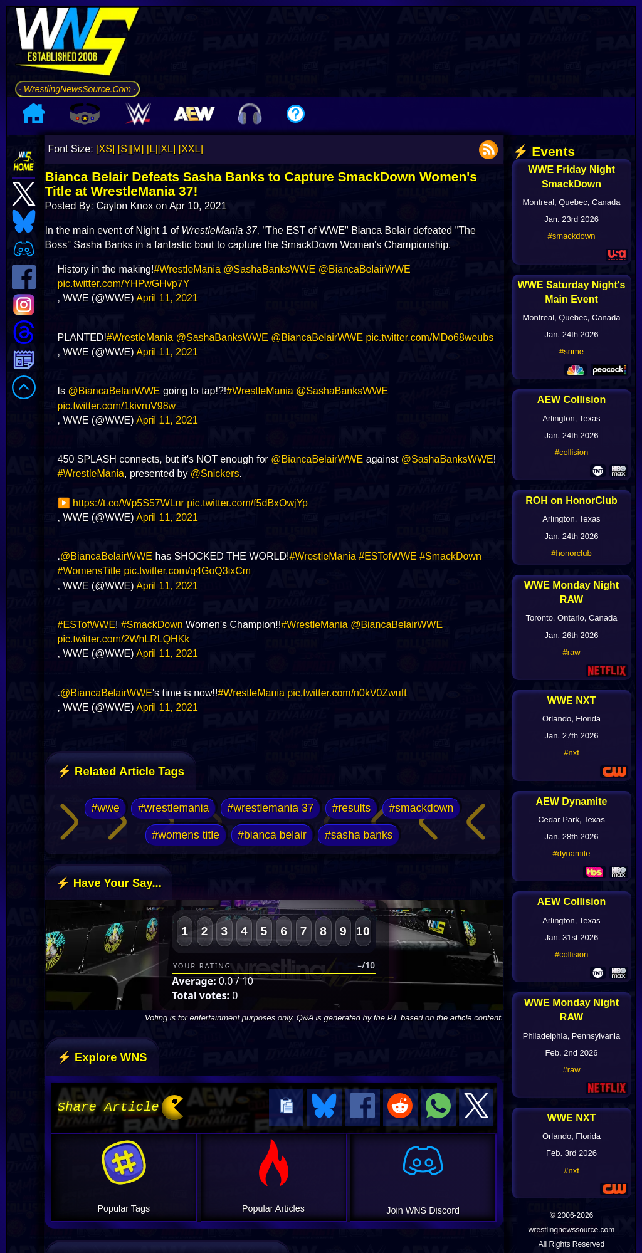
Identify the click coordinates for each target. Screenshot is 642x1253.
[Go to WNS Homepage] (77, 43)
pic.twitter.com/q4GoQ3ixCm (187, 570)
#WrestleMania (187, 269)
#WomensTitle (89, 570)
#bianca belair (272, 835)
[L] (152, 149)
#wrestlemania (173, 808)
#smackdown (421, 808)
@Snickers (215, 473)
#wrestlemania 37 (271, 808)
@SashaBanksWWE (269, 269)
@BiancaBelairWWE (364, 269)
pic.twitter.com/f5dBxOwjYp (247, 503)
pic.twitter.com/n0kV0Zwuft (346, 693)
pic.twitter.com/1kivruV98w (117, 406)
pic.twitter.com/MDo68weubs (430, 337)
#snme (571, 351)
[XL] (167, 149)
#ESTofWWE (387, 556)
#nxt (571, 752)
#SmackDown (450, 556)
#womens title (185, 835)
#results (351, 808)
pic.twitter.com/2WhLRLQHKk (124, 639)
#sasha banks (359, 835)
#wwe (106, 808)
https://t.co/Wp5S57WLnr (128, 503)
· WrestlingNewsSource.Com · (77, 89)
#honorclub (571, 553)
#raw (571, 652)
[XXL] (191, 149)
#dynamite (572, 853)
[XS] (105, 149)
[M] (137, 149)
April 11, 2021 (167, 298)
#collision (571, 452)
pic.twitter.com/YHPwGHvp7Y (124, 283)
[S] (124, 149)
